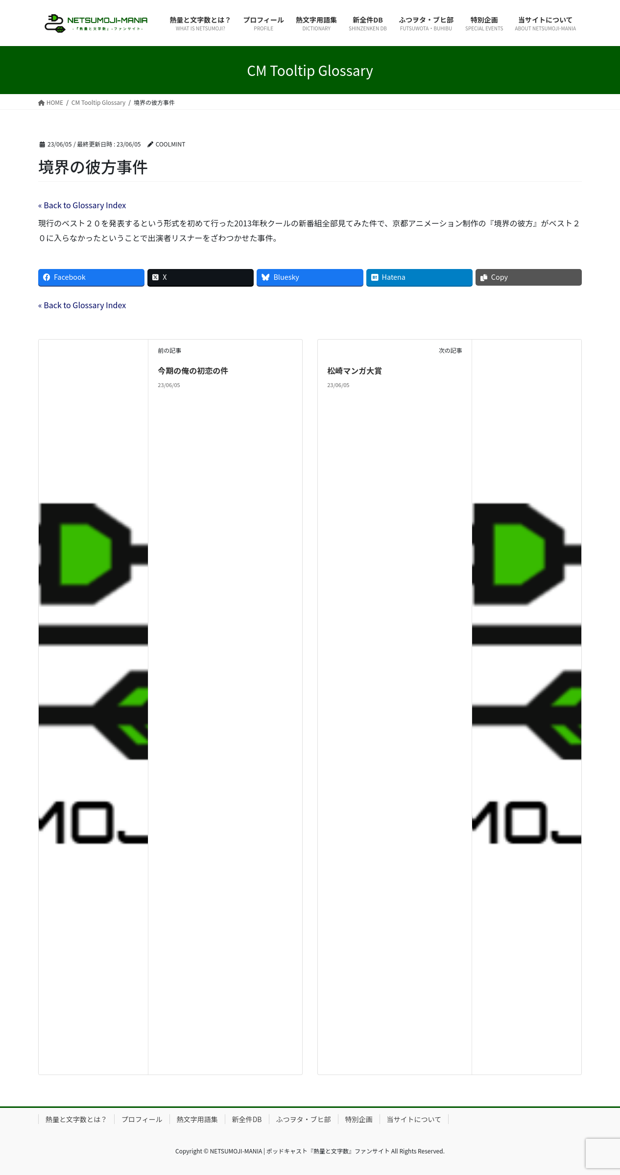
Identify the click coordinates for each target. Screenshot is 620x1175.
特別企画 (359, 1119)
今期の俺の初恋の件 (193, 370)
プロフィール (142, 1119)
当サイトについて (414, 1119)
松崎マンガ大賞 (354, 370)
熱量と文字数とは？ (76, 1119)
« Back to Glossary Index (82, 205)
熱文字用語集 (197, 1119)
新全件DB (247, 1119)
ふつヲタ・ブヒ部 (303, 1119)
